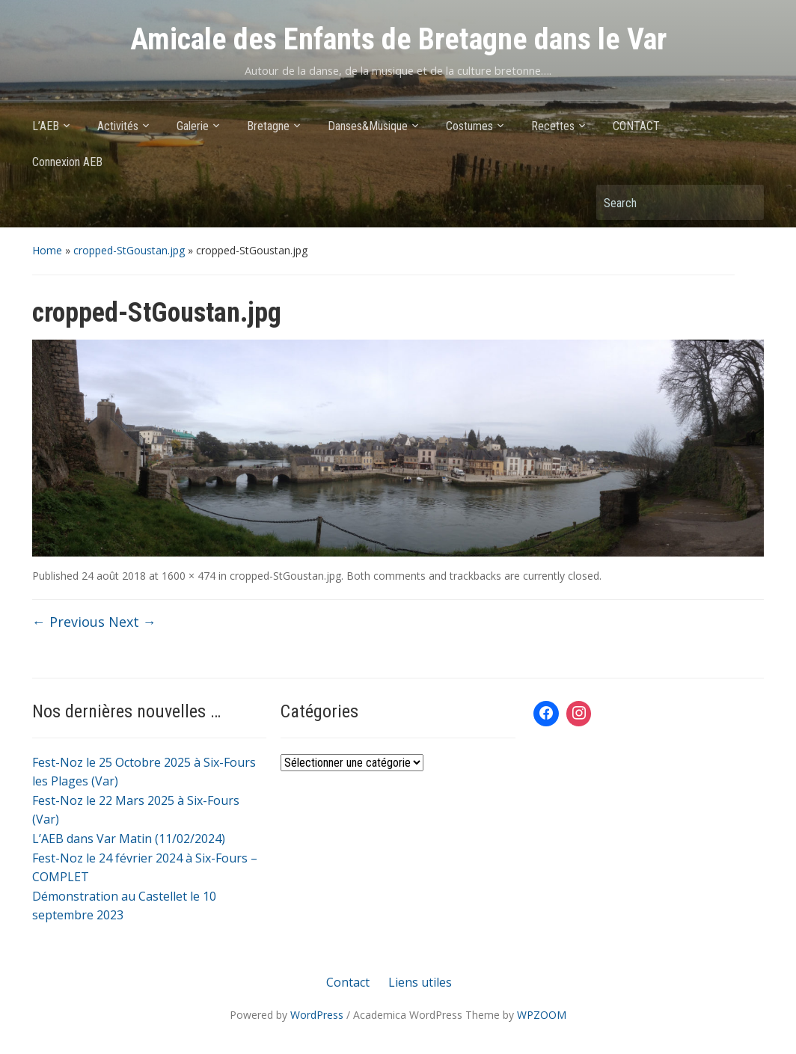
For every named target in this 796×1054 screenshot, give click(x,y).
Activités (117, 126)
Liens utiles (420, 982)
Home (47, 250)
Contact (348, 982)
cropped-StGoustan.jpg (129, 250)
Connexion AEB (67, 162)
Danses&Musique (368, 126)
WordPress (316, 1015)
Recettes (553, 126)
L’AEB (45, 126)
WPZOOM (541, 1015)
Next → (132, 622)
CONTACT (636, 126)
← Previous (68, 622)
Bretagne (268, 126)
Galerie (193, 126)
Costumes (469, 126)
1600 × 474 (188, 576)
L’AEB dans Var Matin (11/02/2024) (128, 838)
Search (745, 202)
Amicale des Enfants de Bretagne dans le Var (398, 39)
